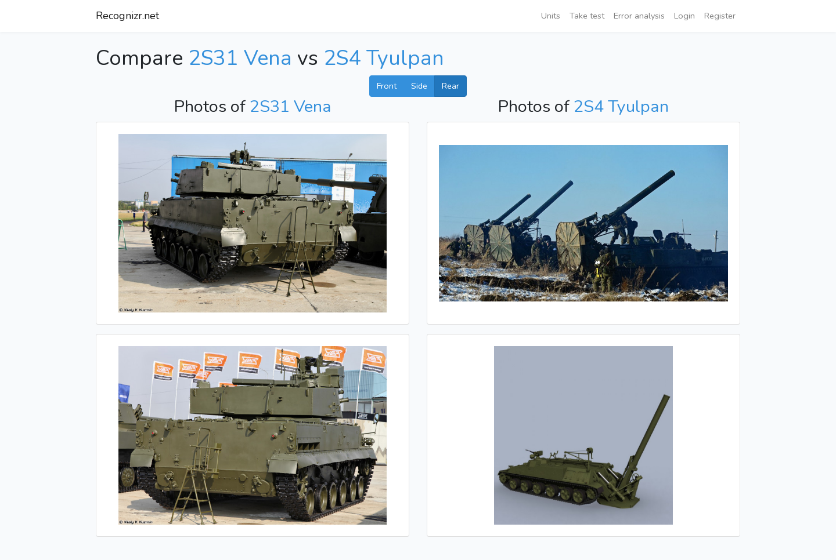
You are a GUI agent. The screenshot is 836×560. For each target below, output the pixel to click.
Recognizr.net (127, 16)
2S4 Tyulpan (383, 58)
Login (684, 15)
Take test (587, 15)
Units (550, 15)
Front (387, 86)
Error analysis (639, 15)
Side (419, 86)
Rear (450, 86)
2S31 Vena (240, 58)
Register (720, 15)
